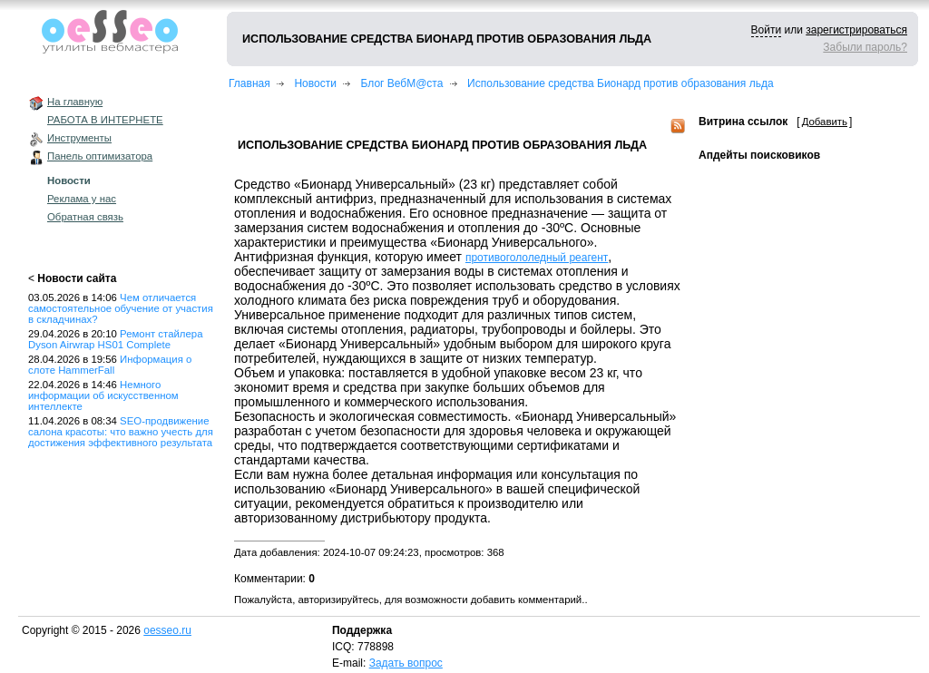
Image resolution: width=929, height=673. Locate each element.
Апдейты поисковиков (759, 155)
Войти (766, 30)
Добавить (824, 121)
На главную (75, 101)
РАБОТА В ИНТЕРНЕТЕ (105, 119)
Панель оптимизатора (99, 156)
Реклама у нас (81, 198)
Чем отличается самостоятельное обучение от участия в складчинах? (120, 308)
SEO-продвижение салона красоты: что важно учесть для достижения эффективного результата (120, 431)
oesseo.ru (167, 630)
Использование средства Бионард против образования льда (620, 83)
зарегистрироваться (856, 30)
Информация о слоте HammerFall (109, 365)
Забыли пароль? (865, 47)
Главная (249, 83)
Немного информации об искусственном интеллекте (103, 395)
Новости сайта (76, 278)
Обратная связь (85, 216)
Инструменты (79, 137)
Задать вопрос (406, 663)
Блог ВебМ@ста (402, 83)
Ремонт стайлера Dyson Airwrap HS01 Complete (115, 339)
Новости (69, 180)
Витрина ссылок (743, 121)
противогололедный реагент (536, 257)
